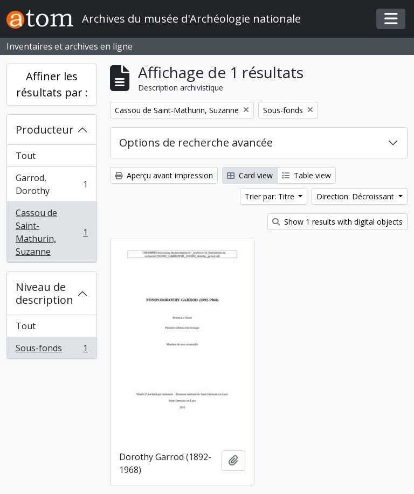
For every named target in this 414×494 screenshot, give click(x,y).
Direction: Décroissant (356, 196)
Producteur (45, 129)
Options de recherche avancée (196, 142)
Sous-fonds (51, 350)
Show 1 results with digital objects (337, 222)
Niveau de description (44, 293)
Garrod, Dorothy (51, 184)
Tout (26, 156)
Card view (250, 175)
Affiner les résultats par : (52, 84)
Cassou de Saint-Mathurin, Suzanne (51, 232)
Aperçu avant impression (164, 175)
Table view (306, 175)
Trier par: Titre (270, 196)
